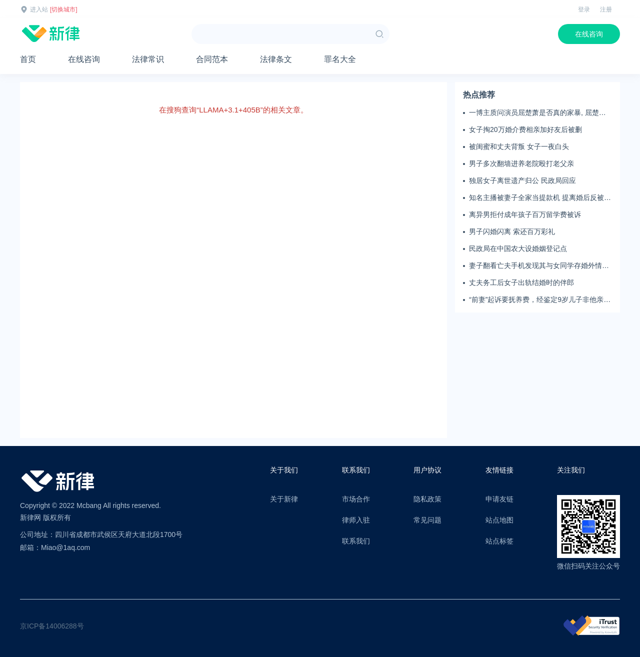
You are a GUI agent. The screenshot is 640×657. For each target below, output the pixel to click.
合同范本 (212, 59)
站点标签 (500, 541)
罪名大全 (340, 59)
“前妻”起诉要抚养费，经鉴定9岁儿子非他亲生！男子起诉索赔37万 (536, 300)
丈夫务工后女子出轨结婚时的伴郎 (521, 282)
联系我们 (356, 541)
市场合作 (356, 499)
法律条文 (276, 59)
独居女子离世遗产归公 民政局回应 (522, 180)
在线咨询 (589, 34)
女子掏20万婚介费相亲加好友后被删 (525, 130)
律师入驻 (356, 520)
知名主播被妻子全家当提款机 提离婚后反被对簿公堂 (540, 198)
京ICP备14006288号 (52, 626)
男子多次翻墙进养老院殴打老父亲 (521, 164)
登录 (584, 9)
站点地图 (500, 520)
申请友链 (500, 499)
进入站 (39, 9)
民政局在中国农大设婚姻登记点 (518, 248)
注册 (606, 9)
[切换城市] (64, 9)
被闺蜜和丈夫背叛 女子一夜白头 (519, 146)
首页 (28, 59)
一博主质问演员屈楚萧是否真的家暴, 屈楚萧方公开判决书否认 (537, 113)
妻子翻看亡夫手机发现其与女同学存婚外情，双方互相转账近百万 (539, 266)
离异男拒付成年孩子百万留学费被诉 (525, 214)
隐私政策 (428, 499)
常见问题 (428, 520)
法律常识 (148, 59)
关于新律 (284, 499)
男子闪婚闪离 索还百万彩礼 (512, 232)
